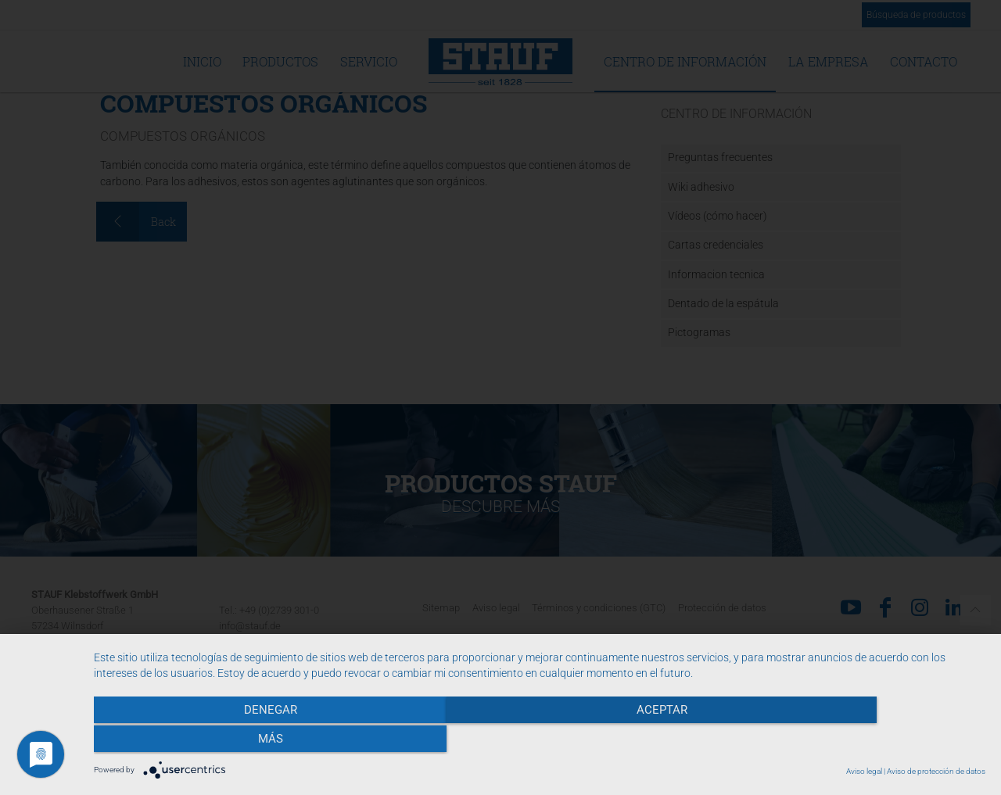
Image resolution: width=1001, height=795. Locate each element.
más (851, 741)
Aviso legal (864, 771)
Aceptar (540, 741)
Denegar (227, 741)
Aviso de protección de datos (936, 771)
